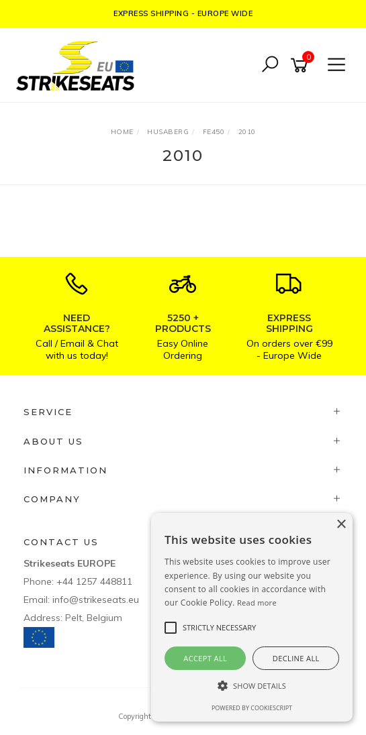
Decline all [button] (296, 658)
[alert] (252, 617)
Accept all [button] (205, 658)
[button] (252, 686)
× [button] (341, 525)
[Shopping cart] (301, 65)
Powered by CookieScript (252, 707)
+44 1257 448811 (94, 581)
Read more (257, 603)
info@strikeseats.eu (95, 599)
